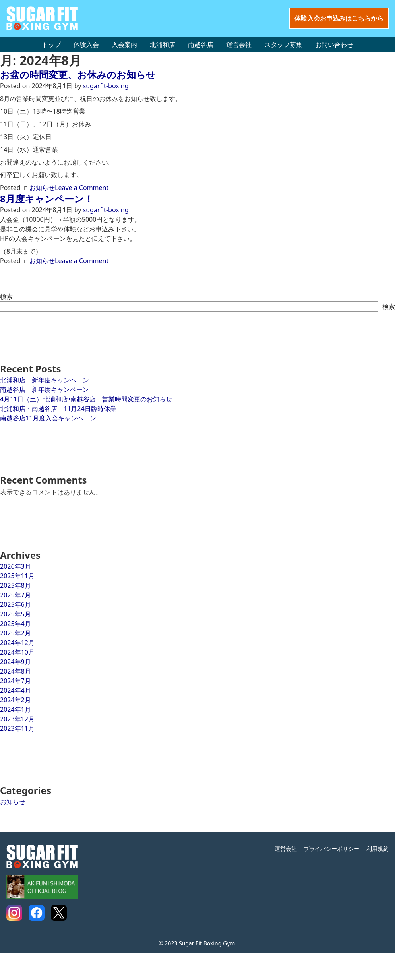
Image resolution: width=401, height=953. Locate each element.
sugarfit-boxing (106, 85)
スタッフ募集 (283, 44)
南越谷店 (200, 44)
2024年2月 (15, 699)
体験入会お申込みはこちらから (339, 18)
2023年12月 (17, 719)
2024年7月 (15, 680)
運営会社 (239, 44)
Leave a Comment (81, 187)
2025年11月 (17, 575)
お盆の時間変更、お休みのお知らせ (78, 74)
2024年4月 (15, 690)
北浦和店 (162, 44)
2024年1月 (15, 709)
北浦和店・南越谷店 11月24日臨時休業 (58, 408)
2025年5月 (15, 614)
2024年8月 (15, 671)
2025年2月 (15, 633)
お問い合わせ (334, 44)
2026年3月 (15, 566)
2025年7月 (15, 595)
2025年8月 (15, 585)
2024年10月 (17, 652)
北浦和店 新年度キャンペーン (44, 380)
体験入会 (86, 44)
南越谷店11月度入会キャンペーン (48, 418)
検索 (6, 296)
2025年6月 (15, 604)
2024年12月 (17, 642)
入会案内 (124, 44)
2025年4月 (15, 623)
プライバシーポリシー (331, 848)
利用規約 (377, 848)
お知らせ (42, 187)
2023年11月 (17, 728)
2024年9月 (15, 661)
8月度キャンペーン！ (46, 198)
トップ (51, 44)
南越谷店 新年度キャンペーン (44, 389)
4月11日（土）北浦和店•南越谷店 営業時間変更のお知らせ (86, 399)
